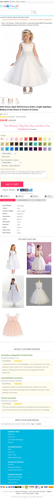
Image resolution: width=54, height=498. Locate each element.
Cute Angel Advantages (15, 440)
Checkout (23, 1)
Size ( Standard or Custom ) (10, 160)
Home (3, 23)
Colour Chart (6, 156)
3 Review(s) (11, 117)
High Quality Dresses (15, 457)
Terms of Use (12, 482)
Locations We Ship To (15, 470)
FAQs (9, 449)
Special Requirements (8, 169)
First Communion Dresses (37, 491)
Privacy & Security (14, 480)
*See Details (32, 129)
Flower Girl (15, 17)
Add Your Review (21, 117)
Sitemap (10, 442)
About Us (11, 434)
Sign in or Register (4, 1)
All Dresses (2, 17)
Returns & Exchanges (15, 477)
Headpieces (27, 17)
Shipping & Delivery (14, 467)
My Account (12, 1)
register (39, 424)
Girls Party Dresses (28, 493)
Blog (36, 493)
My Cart (18, 1)
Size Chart (5, 165)
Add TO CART (12, 184)
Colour (3, 136)
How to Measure (14, 165)
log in (33, 424)
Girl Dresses (10, 23)
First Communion (8, 17)
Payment (11, 464)
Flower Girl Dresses (21, 23)
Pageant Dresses (21, 17)
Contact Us (11, 437)
